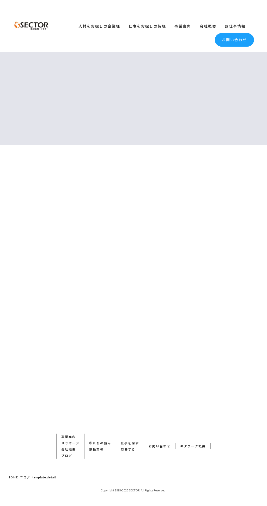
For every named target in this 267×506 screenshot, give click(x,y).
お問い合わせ (234, 39)
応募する (128, 449)
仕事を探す (130, 443)
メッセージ (70, 443)
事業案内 (182, 26)
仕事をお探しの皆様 (147, 26)
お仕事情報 (235, 26)
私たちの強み (100, 443)
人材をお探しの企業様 (99, 26)
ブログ (66, 455)
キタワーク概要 (193, 446)
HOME (13, 477)
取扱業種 (96, 449)
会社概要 (208, 26)
